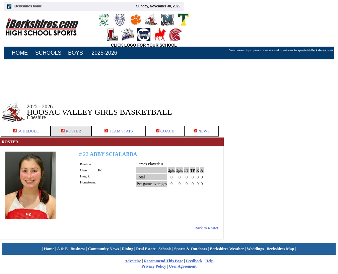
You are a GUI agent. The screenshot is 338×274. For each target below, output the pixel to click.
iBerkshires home (28, 6)
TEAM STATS (121, 131)
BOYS (75, 53)
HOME (20, 53)
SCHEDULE (28, 131)
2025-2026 (104, 53)
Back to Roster (206, 228)
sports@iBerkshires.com (315, 50)
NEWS (204, 131)
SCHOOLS (48, 53)
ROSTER (73, 131)
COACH (167, 131)
